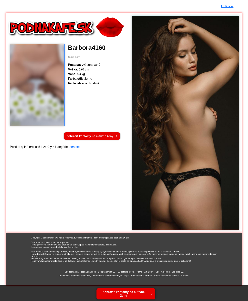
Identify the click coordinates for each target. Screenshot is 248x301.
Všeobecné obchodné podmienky (75, 275)
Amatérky (148, 272)
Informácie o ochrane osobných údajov (111, 275)
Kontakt (185, 275)
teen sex (74, 146)
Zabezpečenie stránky (141, 275)
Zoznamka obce (88, 272)
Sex (157, 272)
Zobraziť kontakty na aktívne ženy (90, 136)
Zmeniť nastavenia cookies (166, 275)
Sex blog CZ (177, 272)
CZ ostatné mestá (126, 272)
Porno (139, 272)
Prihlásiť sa (227, 6)
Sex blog (165, 272)
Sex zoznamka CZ (106, 272)
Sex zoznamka (71, 272)
